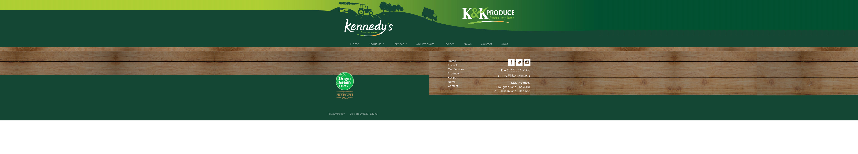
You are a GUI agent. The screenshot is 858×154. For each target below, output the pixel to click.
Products (453, 73)
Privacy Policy (336, 113)
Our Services (456, 69)
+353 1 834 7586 (517, 70)
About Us (375, 44)
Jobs (505, 44)
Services (398, 44)
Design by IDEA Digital (364, 113)
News (467, 44)
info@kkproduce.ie (516, 75)
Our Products (425, 44)
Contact (486, 44)
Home (354, 44)
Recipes (449, 44)
